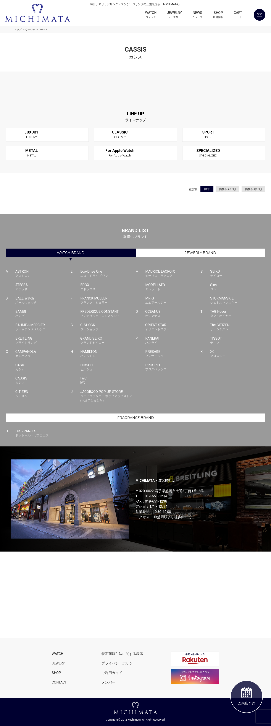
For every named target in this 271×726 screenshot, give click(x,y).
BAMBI (43, 313)
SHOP (218, 15)
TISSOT (237, 340)
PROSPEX (172, 367)
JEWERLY (200, 253)
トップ (17, 29)
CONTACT (59, 682)
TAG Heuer (237, 313)
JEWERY (58, 663)
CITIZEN (43, 394)
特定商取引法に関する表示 (122, 654)
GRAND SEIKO (108, 340)
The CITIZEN (237, 327)
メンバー (108, 682)
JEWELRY (174, 15)
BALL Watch (43, 300)
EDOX (108, 287)
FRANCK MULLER (108, 300)
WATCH (150, 15)
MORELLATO (172, 287)
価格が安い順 (227, 189)
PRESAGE (172, 354)
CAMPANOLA (43, 354)
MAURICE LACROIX (172, 273)
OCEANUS (172, 313)
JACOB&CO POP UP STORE (108, 396)
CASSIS (43, 380)
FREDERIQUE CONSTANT (108, 313)
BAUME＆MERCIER (43, 327)
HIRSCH (108, 367)
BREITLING (43, 340)
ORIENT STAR (172, 327)
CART (238, 15)
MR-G (172, 300)
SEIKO (237, 273)
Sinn (237, 287)
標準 (207, 189)
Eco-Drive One (108, 273)
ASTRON (43, 273)
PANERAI (172, 340)
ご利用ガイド (112, 673)
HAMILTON (108, 354)
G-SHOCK (108, 327)
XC (237, 354)
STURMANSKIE (237, 300)
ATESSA (43, 287)
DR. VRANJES (43, 433)
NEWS (197, 15)
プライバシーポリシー (119, 663)
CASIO (43, 367)
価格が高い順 (253, 189)
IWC (108, 380)
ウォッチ (30, 29)
